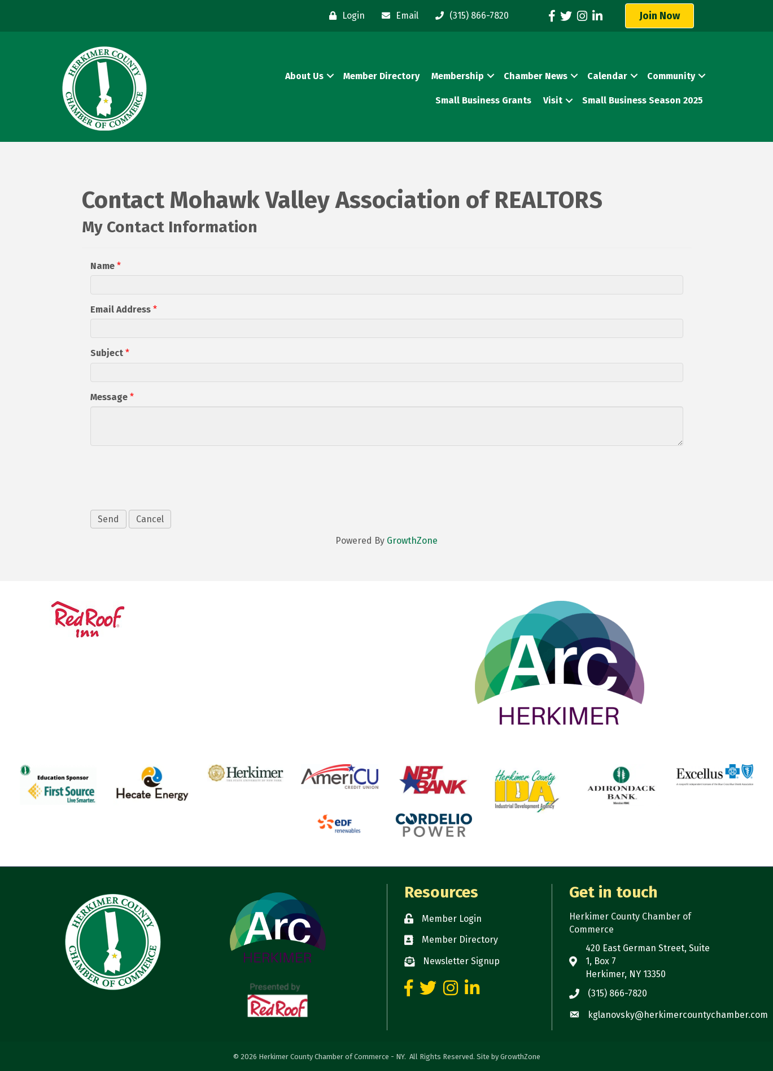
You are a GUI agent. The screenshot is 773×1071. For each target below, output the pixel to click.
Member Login (452, 918)
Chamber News (535, 76)
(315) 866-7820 (617, 993)
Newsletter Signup (461, 961)
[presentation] (176, 476)
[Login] (344, 16)
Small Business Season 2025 (642, 100)
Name (102, 266)
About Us (304, 76)
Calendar (607, 76)
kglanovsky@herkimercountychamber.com (678, 1014)
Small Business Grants (483, 100)
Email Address (120, 309)
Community (671, 76)
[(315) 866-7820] (469, 16)
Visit (552, 100)
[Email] (397, 16)
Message (109, 397)
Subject (106, 353)
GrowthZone (412, 540)
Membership (457, 76)
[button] (659, 15)
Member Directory (381, 76)
